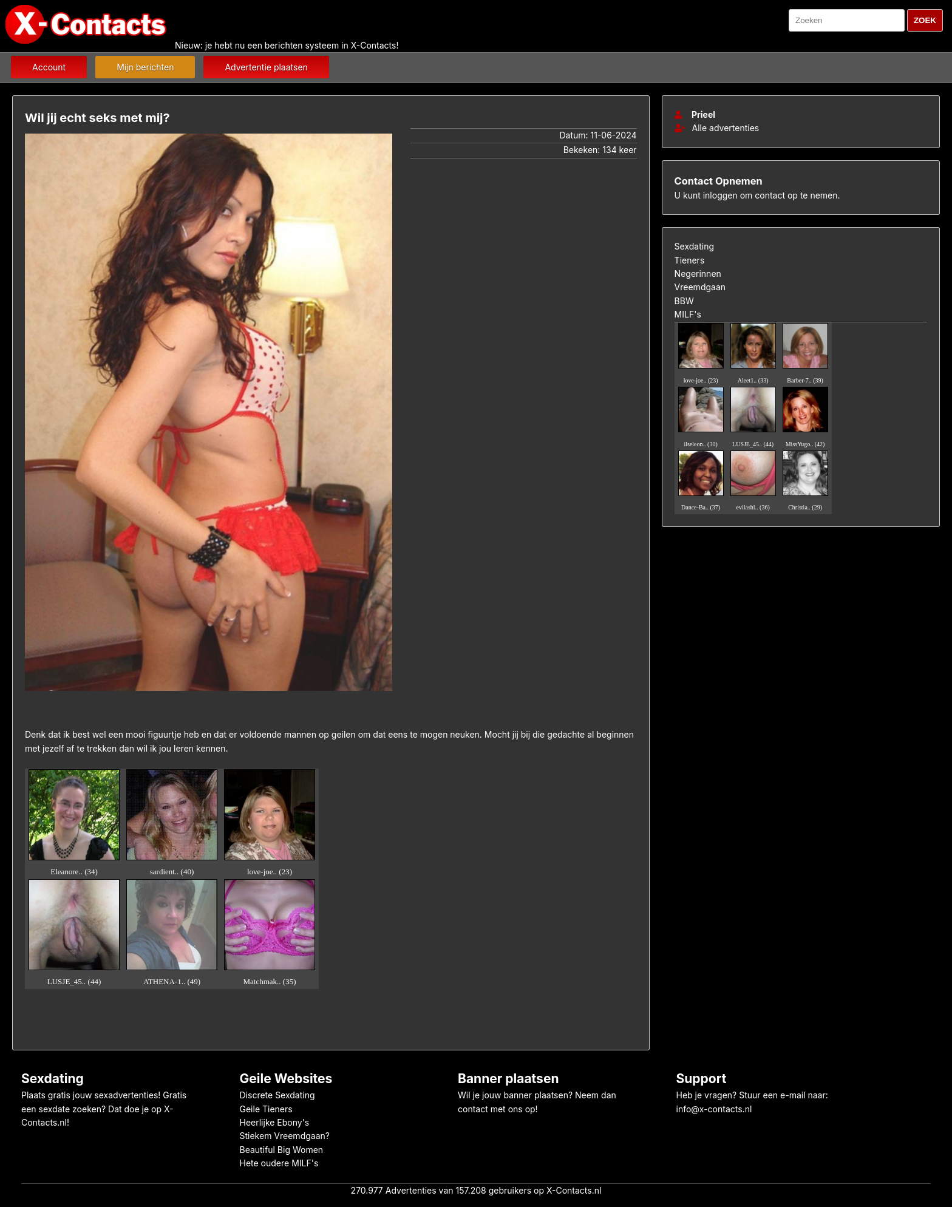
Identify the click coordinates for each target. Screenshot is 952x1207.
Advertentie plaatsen (266, 67)
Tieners (690, 260)
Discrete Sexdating (277, 1095)
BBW (684, 301)
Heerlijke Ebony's (275, 1122)
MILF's (688, 314)
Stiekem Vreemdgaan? (285, 1135)
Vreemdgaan (700, 287)
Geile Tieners (266, 1109)
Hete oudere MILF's (279, 1163)
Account (49, 67)
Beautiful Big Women (282, 1149)
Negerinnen (698, 273)
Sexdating (694, 246)
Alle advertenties (717, 128)
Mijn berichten (145, 67)
